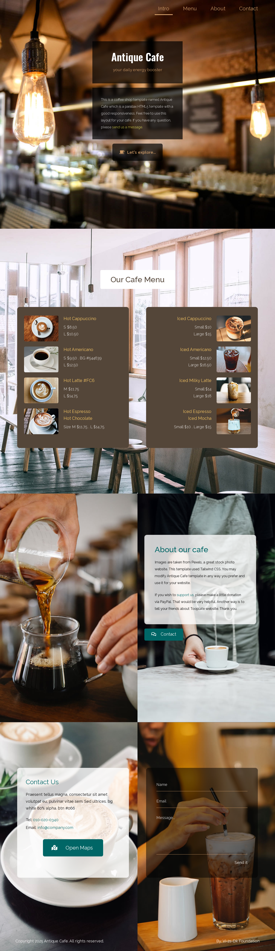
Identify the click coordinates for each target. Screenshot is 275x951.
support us (185, 595)
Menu (190, 8)
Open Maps (72, 848)
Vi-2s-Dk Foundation (241, 941)
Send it (241, 862)
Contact (248, 8)
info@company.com (55, 827)
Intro (163, 8)
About (218, 8)
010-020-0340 (45, 820)
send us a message (127, 127)
